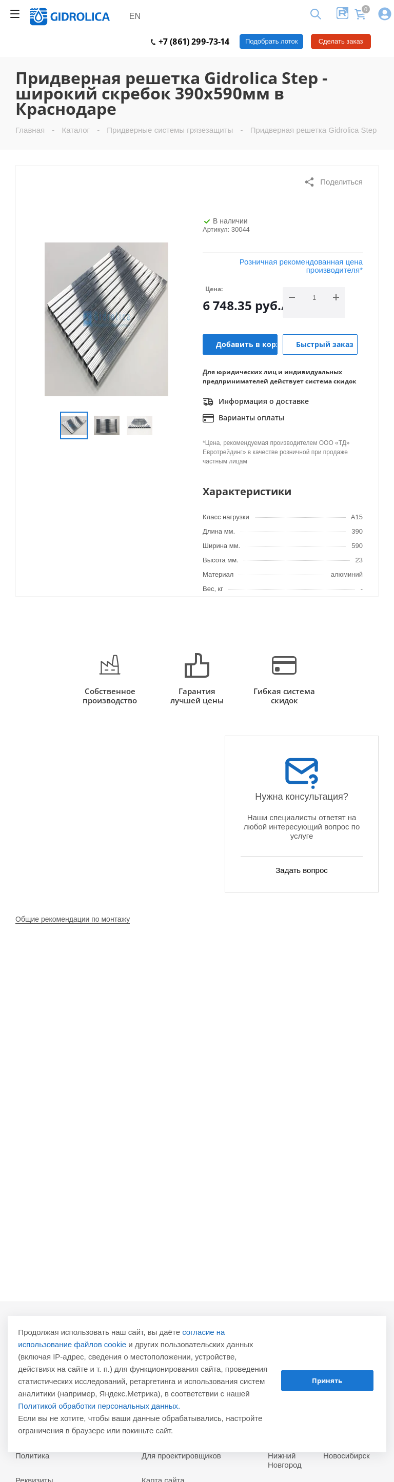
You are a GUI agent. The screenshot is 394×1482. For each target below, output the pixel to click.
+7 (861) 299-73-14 (190, 41)
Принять (327, 1380)
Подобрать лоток (271, 41)
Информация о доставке (256, 402)
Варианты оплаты (243, 418)
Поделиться (333, 182)
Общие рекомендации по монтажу (72, 919)
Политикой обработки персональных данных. (99, 1406)
